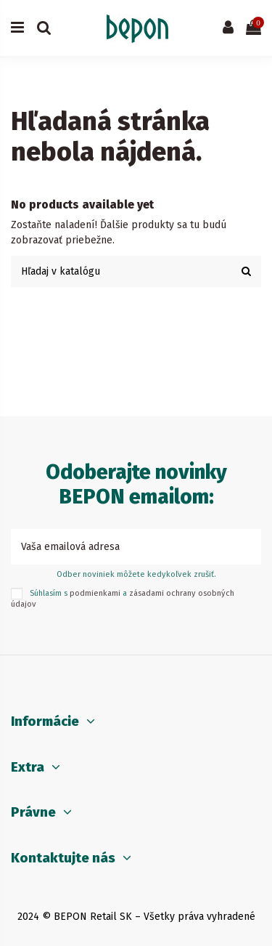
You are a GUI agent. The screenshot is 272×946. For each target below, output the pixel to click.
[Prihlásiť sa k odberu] (246, 547)
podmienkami (95, 593)
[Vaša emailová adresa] (121, 547)
